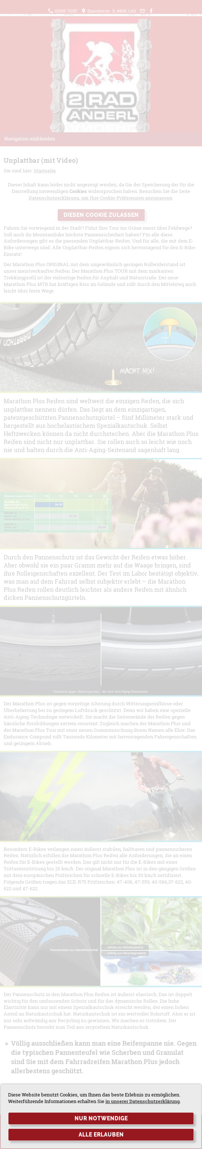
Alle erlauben (101, 1135)
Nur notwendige (101, 1118)
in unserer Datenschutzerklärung (142, 1101)
